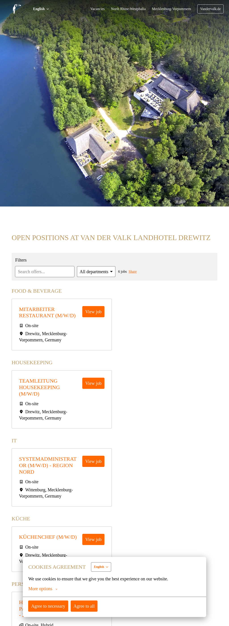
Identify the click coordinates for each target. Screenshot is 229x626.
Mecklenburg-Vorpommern (169, 9)
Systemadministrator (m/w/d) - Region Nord (49, 465)
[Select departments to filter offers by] (99, 271)
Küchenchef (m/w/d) (49, 537)
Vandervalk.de (210, 9)
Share (137, 271)
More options (43, 588)
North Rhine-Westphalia (125, 9)
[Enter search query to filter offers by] (46, 271)
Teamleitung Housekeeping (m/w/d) (40, 387)
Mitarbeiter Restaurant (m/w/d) (48, 312)
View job (94, 311)
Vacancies (93, 9)
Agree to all (84, 606)
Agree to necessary (48, 606)
